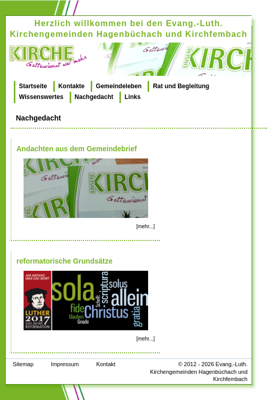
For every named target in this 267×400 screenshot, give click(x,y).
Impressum (64, 364)
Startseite (33, 86)
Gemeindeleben (118, 86)
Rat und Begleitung (181, 86)
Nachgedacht (94, 97)
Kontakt (105, 364)
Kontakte (71, 86)
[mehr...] (145, 226)
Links (132, 97)
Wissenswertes (41, 97)
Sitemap (23, 364)
